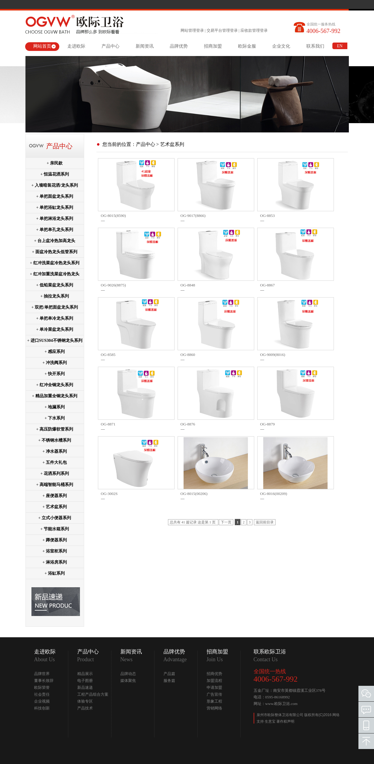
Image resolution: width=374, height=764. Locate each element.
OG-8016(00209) (273, 493)
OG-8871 (108, 424)
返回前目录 (265, 522)
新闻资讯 (145, 46)
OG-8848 (188, 285)
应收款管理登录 (254, 30)
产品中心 (110, 46)
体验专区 (85, 701)
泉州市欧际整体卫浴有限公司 (280, 715)
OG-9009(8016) (272, 354)
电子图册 (85, 680)
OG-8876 (188, 424)
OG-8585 (108, 354)
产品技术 (85, 708)
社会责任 (42, 694)
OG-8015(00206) (194, 493)
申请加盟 (214, 687)
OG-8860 (188, 354)
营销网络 (214, 708)
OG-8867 (267, 285)
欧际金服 (247, 46)
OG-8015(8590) (113, 215)
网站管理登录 (192, 30)
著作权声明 (285, 721)
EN (340, 46)
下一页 (226, 522)
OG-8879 (267, 424)
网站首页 (42, 46)
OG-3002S (109, 493)
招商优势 (214, 673)
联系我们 (315, 46)
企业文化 (281, 46)
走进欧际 (76, 46)
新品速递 (85, 687)
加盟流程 (214, 680)
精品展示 (85, 673)
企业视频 (42, 701)
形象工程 (214, 701)
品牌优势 (179, 46)
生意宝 (270, 721)
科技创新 (42, 708)
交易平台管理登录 (222, 30)
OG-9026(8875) (113, 285)
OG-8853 (267, 215)
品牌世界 (42, 673)
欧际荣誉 (42, 687)
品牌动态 (128, 673)
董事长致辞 (44, 680)
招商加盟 (213, 46)
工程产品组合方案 (92, 694)
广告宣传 (214, 694)
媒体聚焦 (128, 680)
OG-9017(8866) (193, 215)
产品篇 (169, 673)
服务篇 (169, 680)
